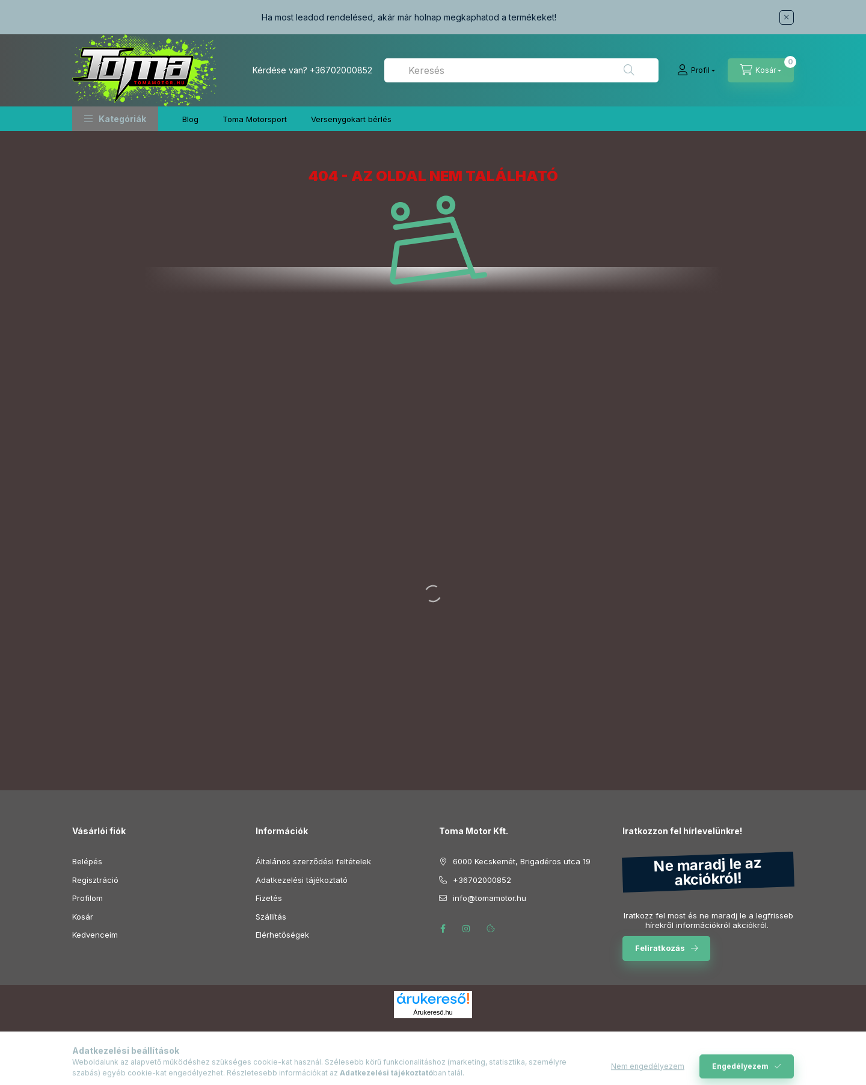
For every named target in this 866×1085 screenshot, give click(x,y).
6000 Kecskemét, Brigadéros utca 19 (522, 861)
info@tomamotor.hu (489, 898)
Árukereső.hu (432, 1012)
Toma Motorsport (255, 119)
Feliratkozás (660, 948)
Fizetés (269, 898)
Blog (190, 119)
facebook (443, 929)
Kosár (82, 916)
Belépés (87, 861)
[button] (115, 118)
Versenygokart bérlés (351, 119)
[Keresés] (629, 70)
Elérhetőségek (282, 934)
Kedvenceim (95, 934)
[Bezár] (786, 17)
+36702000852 (341, 70)
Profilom (87, 898)
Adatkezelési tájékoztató (302, 880)
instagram (467, 929)
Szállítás (271, 916)
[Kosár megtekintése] (761, 70)
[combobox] (521, 70)
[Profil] (696, 70)
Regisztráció (95, 880)
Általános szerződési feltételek (313, 861)
